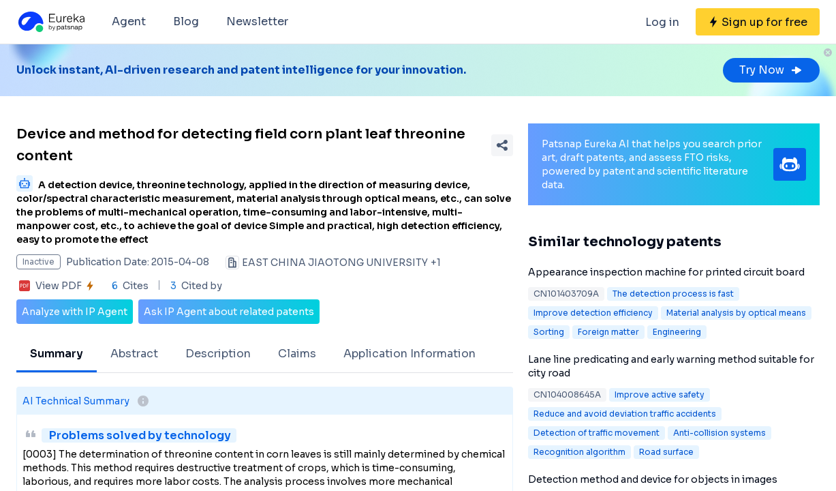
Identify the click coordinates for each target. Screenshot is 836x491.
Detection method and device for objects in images (652, 479)
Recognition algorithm (579, 452)
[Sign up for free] (758, 21)
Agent (129, 21)
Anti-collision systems (719, 433)
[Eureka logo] (50, 22)
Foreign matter (608, 332)
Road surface (666, 452)
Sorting (548, 332)
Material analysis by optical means (736, 313)
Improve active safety (660, 394)
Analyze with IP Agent (74, 312)
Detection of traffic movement (596, 433)
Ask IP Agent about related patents (229, 312)
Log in (662, 22)
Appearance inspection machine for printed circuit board (666, 272)
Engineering (677, 332)
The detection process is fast (673, 293)
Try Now (771, 70)
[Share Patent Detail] (502, 145)
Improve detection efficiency (593, 313)
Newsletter (257, 21)
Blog (186, 21)
